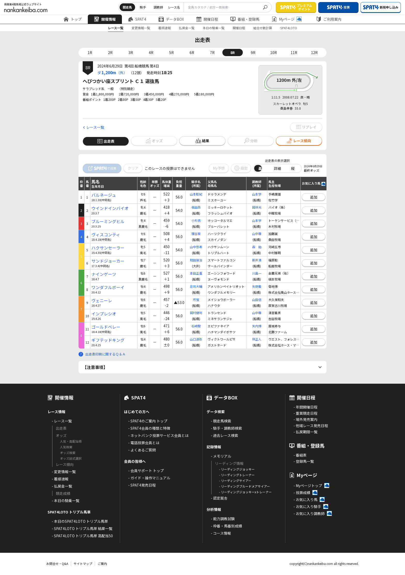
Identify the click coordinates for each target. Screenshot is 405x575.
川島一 (256, 273)
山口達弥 (196, 339)
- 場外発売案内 (305, 419)
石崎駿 (196, 326)
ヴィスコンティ (105, 234)
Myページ (287, 19)
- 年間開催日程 (305, 407)
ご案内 (102, 563)
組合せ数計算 (262, 28)
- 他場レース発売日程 (310, 425)
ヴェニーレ (101, 300)
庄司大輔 (196, 286)
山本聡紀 (196, 194)
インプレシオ (103, 313)
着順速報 (164, 28)
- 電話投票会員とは (143, 442)
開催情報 (105, 19)
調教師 (158, 7)
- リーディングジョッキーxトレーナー (245, 492)
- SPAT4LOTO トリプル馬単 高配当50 (82, 535)
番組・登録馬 (244, 19)
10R (273, 52)
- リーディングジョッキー (237, 469)
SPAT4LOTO (288, 28)
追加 (313, 197)
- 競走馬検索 (221, 420)
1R (90, 52)
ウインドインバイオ (110, 208)
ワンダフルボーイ (107, 287)
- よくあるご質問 (142, 449)
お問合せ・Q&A (57, 563)
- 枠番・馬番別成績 (226, 525)
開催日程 (207, 19)
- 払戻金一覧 (62, 486)
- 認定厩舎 (219, 498)
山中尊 (256, 233)
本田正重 (196, 273)
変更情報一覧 (140, 28)
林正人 (256, 339)
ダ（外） (112, 72)
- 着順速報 (60, 478)
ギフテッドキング (107, 340)
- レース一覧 (62, 420)
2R (110, 52)
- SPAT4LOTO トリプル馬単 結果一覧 (82, 528)
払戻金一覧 (186, 28)
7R (212, 52)
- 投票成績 (301, 492)
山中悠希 (196, 247)
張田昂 (196, 207)
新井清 (256, 260)
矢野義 (256, 286)
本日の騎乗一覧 (213, 28)
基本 (262, 168)
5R (171, 52)
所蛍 (196, 299)
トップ (73, 19)
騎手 (143, 7)
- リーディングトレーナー (237, 475)
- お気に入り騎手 (307, 506)
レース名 (174, 7)
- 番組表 (300, 455)
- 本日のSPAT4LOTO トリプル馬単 (80, 521)
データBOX (171, 19)
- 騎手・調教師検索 (226, 428)
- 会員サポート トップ (146, 470)
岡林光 (256, 207)
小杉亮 (196, 220)
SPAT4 (137, 19)
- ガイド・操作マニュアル (149, 477)
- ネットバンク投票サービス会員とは (158, 435)
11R (294, 52)
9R (253, 52)
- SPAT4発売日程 (142, 485)
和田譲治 (196, 260)
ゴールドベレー (105, 327)
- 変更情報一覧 (64, 471)
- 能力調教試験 (223, 518)
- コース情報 (221, 533)
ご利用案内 (328, 19)
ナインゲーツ (103, 274)
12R (314, 52)
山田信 (256, 299)
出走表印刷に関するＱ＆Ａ (105, 354)
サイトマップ (83, 563)
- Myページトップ (307, 485)
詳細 (277, 168)
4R (151, 52)
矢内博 (256, 326)
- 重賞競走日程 (305, 413)
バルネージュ (103, 195)
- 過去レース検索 (224, 435)
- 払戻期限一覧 (305, 431)
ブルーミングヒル (107, 221)
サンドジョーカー (107, 261)
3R (130, 52)
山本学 (256, 194)
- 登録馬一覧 (303, 461)
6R (192, 52)
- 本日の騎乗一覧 (65, 500)
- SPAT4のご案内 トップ (147, 420)
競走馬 (127, 7)
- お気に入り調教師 (309, 513)
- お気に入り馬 (305, 499)
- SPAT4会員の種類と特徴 (149, 428)
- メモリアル (221, 456)
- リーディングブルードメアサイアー (244, 486)
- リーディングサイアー (235, 480)
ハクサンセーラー (107, 247)
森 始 (256, 247)
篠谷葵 (196, 233)
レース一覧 (115, 28)
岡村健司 (196, 313)
